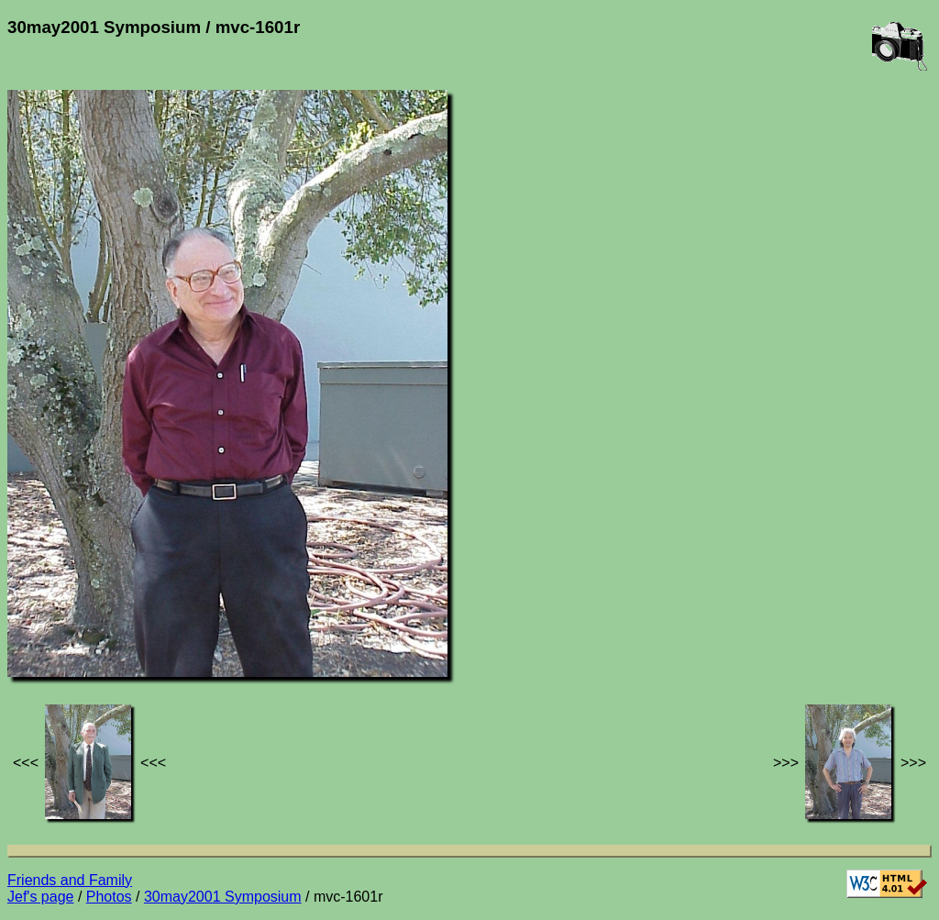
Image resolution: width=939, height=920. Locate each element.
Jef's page (40, 896)
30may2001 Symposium (223, 896)
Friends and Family (69, 880)
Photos (109, 896)
